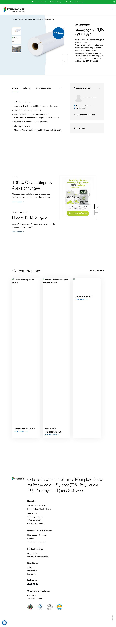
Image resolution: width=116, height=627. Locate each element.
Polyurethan (89, 485)
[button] (111, 9)
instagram (34, 584)
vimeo (28, 584)
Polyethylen (44, 491)
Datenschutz (32, 571)
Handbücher (32, 553)
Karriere (30, 538)
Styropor (62, 485)
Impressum (31, 574)
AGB (29, 567)
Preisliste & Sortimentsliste (38, 557)
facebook (37, 584)
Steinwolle (76, 491)
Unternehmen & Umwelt (37, 535)
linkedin (31, 584)
